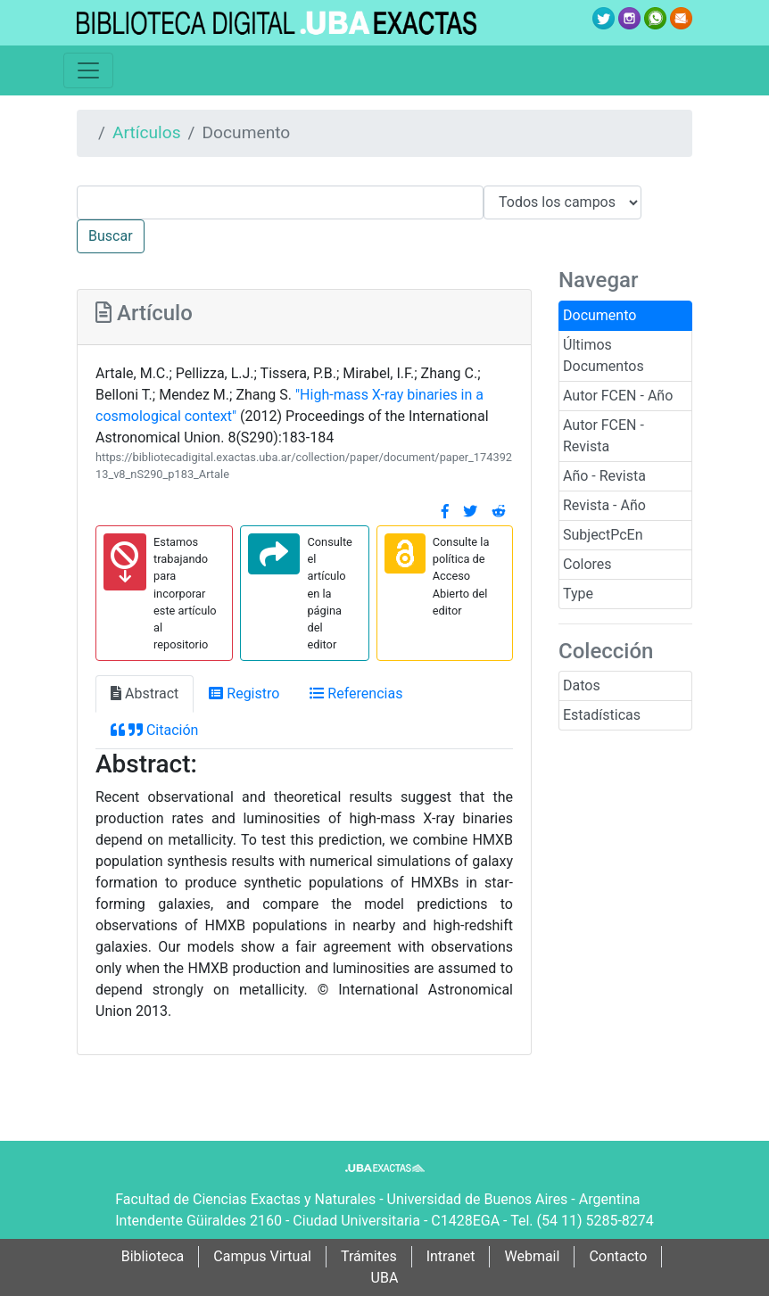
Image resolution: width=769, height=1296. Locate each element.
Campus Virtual (262, 1256)
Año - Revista (604, 475)
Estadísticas (602, 714)
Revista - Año (604, 505)
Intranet (450, 1256)
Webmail (531, 1256)
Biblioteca (153, 1256)
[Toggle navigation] (88, 70)
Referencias (356, 693)
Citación (154, 730)
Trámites (369, 1256)
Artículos (146, 132)
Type (578, 593)
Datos (581, 685)
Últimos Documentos (603, 355)
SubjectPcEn (603, 534)
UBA (385, 1277)
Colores (587, 564)
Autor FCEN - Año (618, 395)
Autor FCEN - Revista (603, 436)
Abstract (144, 693)
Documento (599, 315)
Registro (244, 693)
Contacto (618, 1256)
